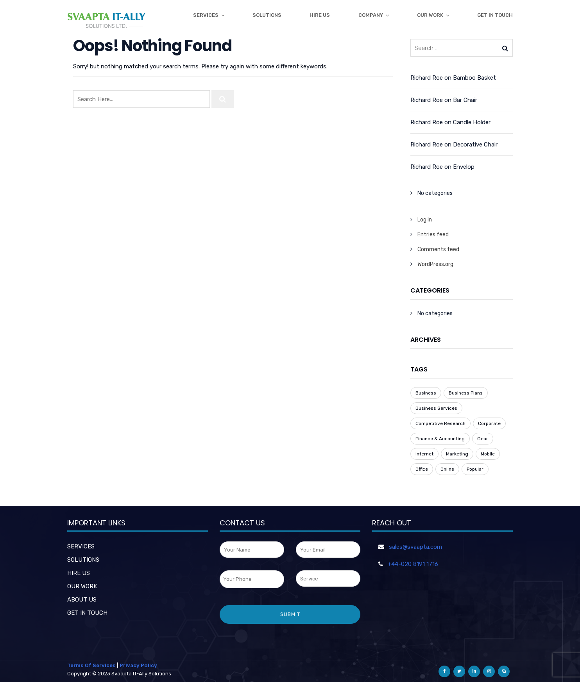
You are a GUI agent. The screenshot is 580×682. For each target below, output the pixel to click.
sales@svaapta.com (415, 546)
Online (447, 469)
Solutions (266, 15)
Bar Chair (465, 100)
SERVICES (81, 546)
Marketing (457, 454)
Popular (475, 469)
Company (370, 15)
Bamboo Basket (474, 77)
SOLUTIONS (83, 559)
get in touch (495, 15)
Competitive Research (440, 423)
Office (421, 469)
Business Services (436, 408)
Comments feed (438, 249)
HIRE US (78, 573)
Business (425, 393)
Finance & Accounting (440, 438)
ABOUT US (82, 599)
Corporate (489, 423)
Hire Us (320, 15)
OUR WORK (82, 586)
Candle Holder (471, 122)
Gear (482, 438)
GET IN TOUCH (87, 612)
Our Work (430, 15)
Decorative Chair (475, 144)
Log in (424, 219)
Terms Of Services (91, 665)
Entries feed (433, 234)
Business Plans (466, 393)
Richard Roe (426, 77)
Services (205, 15)
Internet (424, 454)
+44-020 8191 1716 (413, 564)
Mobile (488, 454)
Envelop (463, 166)
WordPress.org (435, 264)
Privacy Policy (138, 665)
